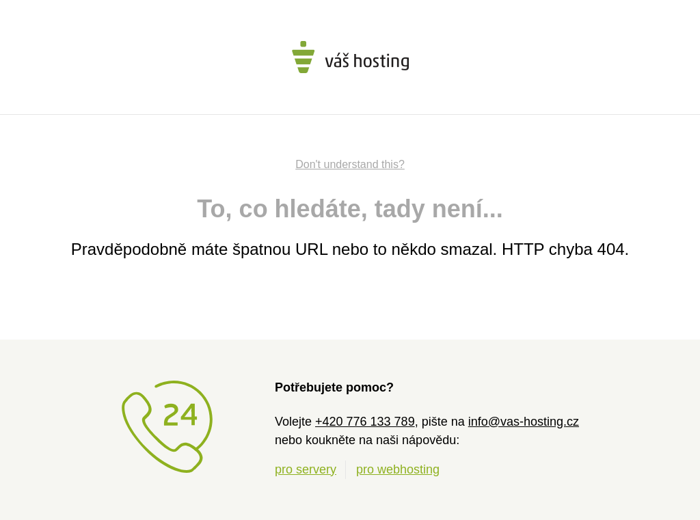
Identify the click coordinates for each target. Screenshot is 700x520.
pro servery (305, 469)
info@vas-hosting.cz (523, 421)
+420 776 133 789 (365, 421)
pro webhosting (398, 469)
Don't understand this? (350, 164)
